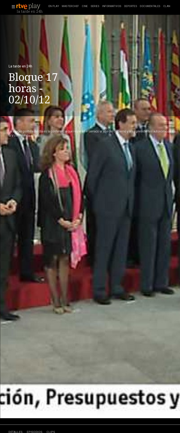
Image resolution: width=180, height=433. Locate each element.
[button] (12, 7)
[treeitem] (54, 6)
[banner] (31, 6)
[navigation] (109, 6)
